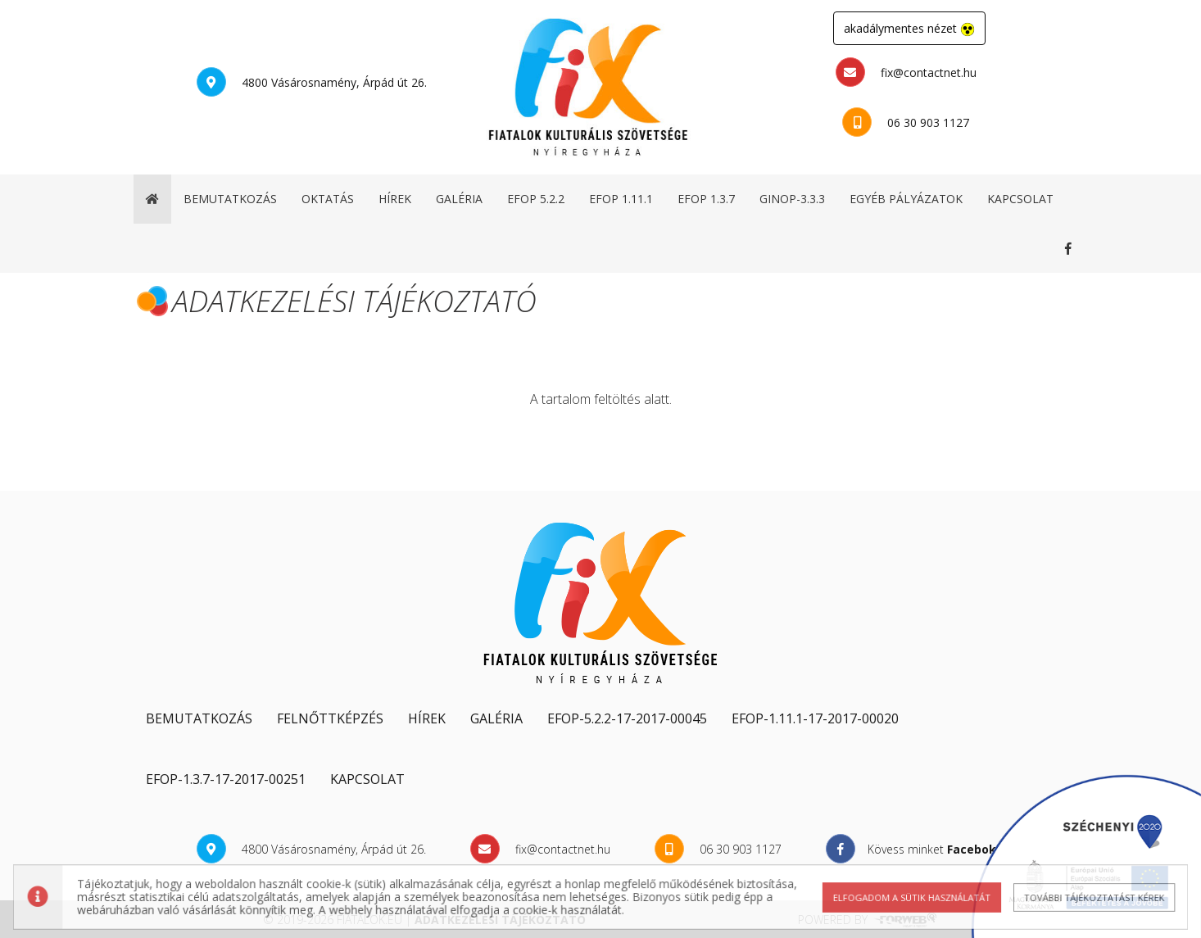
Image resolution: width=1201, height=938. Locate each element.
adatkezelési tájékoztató (500, 919)
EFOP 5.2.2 (535, 198)
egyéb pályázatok (906, 198)
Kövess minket (1071, 248)
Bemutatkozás (199, 718)
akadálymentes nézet (909, 28)
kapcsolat (1020, 198)
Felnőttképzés (330, 718)
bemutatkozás (230, 198)
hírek (394, 198)
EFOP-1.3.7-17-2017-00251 (226, 779)
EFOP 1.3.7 (706, 198)
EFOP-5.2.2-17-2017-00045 (627, 718)
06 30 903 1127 (905, 122)
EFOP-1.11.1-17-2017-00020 (815, 718)
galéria (459, 198)
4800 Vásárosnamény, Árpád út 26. (312, 82)
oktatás (327, 198)
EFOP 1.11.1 (621, 198)
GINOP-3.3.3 (792, 198)
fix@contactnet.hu (906, 72)
